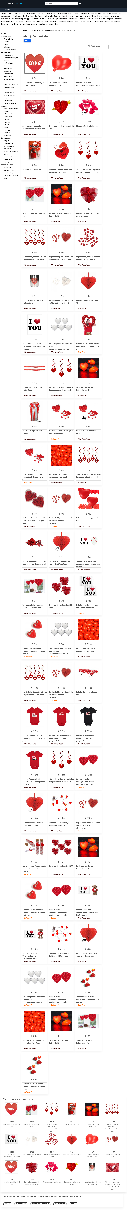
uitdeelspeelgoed (86, 21)
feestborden (116, 13)
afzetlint (3, 13)
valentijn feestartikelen (112, 21)
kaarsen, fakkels (90, 16)
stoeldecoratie (30, 21)
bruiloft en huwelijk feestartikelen (33, 13)
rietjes (103, 19)
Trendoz (73, 1204)
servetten (118, 19)
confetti (75, 13)
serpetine (110, 19)
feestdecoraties (6, 16)
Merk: (27, 40)
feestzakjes (39, 16)
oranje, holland (73, 19)
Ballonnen (17, 13)
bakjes (10, 13)
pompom (90, 19)
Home (7, 10)
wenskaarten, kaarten (30, 24)
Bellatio (7, 1204)
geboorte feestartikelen (52, 16)
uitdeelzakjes (98, 21)
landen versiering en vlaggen (21, 19)
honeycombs (79, 16)
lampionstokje (5, 19)
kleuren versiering (103, 16)
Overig (57, 24)
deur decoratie (96, 13)
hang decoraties (68, 16)
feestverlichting (28, 16)
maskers (51, 19)
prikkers (97, 19)
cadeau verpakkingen (64, 13)
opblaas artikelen (61, 19)
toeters (77, 21)
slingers (22, 21)
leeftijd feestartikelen (39, 19)
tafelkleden (53, 21)
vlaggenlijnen (5, 24)
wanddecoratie (16, 24)
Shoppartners (60, 1204)
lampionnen (114, 16)
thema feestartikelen (65, 21)
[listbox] (98, 47)
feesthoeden (17, 16)
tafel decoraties (42, 21)
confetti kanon (84, 13)
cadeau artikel (50, 13)
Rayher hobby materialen (40, 1204)
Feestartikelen (8, 36)
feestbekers (106, 13)
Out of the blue (21, 1204)
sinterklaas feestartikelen (9, 21)
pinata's (82, 19)
